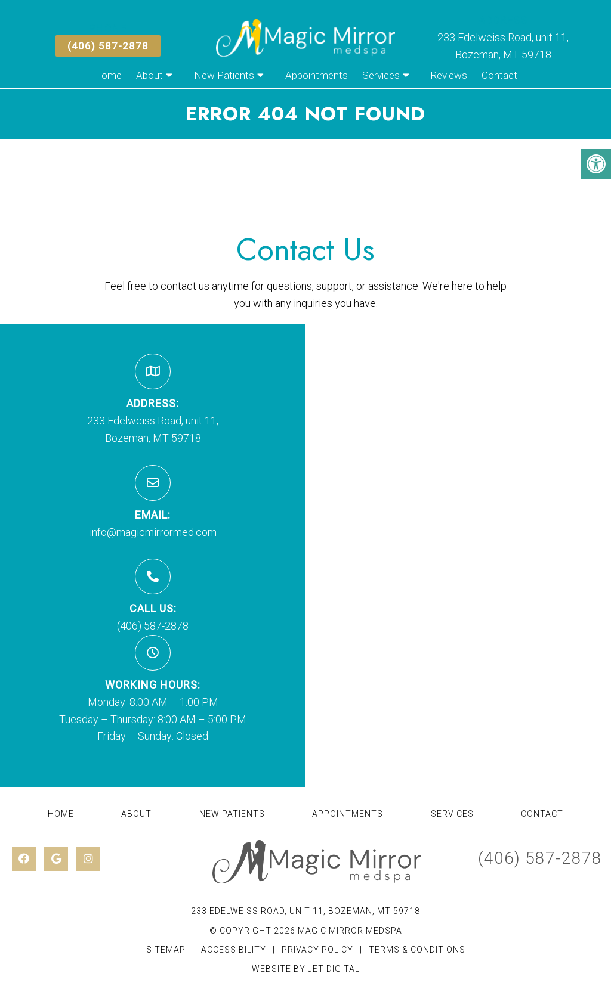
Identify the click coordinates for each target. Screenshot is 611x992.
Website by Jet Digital (306, 969)
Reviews (449, 75)
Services (381, 75)
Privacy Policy (319, 949)
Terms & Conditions (417, 949)
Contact (499, 75)
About (149, 75)
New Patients (224, 75)
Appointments (316, 75)
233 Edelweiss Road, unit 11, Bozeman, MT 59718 (305, 911)
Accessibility (233, 949)
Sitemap (166, 949)
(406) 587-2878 (108, 46)
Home (108, 75)
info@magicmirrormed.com (153, 532)
